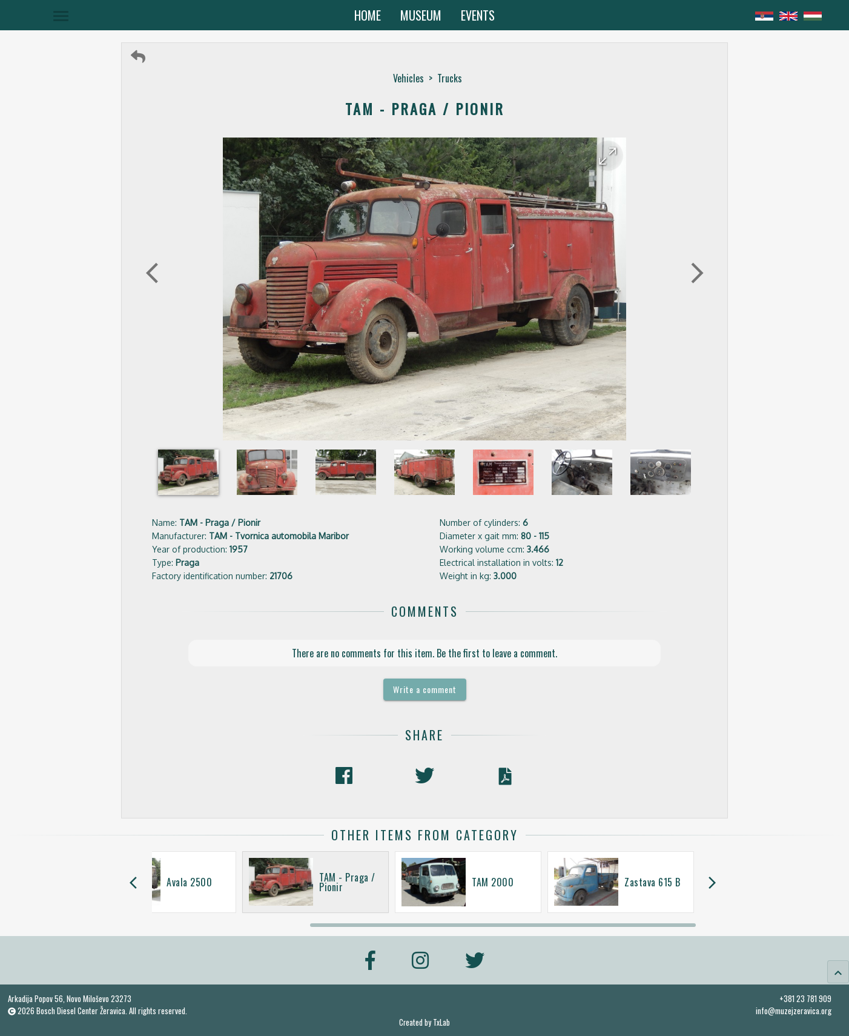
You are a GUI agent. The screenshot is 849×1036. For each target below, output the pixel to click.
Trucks (449, 78)
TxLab (441, 1022)
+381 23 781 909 (805, 998)
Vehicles (408, 78)
